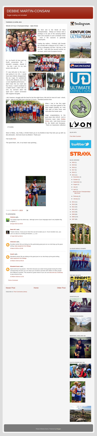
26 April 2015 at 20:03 (16, 223)
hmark (12, 254)
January (75, 198)
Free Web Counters (75, 136)
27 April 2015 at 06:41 (16, 236)
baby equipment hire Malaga (23, 246)
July (74, 187)
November (76, 177)
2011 (73, 209)
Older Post (61, 288)
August (75, 184)
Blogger (58, 429)
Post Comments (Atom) (20, 291)
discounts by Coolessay (56, 272)
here (14, 139)
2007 (73, 219)
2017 (73, 170)
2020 (73, 162)
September (76, 182)
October (75, 179)
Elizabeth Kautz (15, 266)
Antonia (12, 217)
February (76, 196)
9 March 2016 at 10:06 (16, 248)
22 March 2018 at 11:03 (17, 276)
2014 (73, 202)
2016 (73, 172)
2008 (73, 216)
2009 (73, 214)
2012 (73, 207)
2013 (73, 204)
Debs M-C (13, 229)
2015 (73, 175)
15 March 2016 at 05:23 (17, 260)
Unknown (13, 241)
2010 (73, 212)
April (74, 189)
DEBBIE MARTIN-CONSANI (28, 11)
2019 (73, 165)
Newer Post (10, 288)
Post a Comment (13, 280)
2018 (73, 167)
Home (36, 288)
